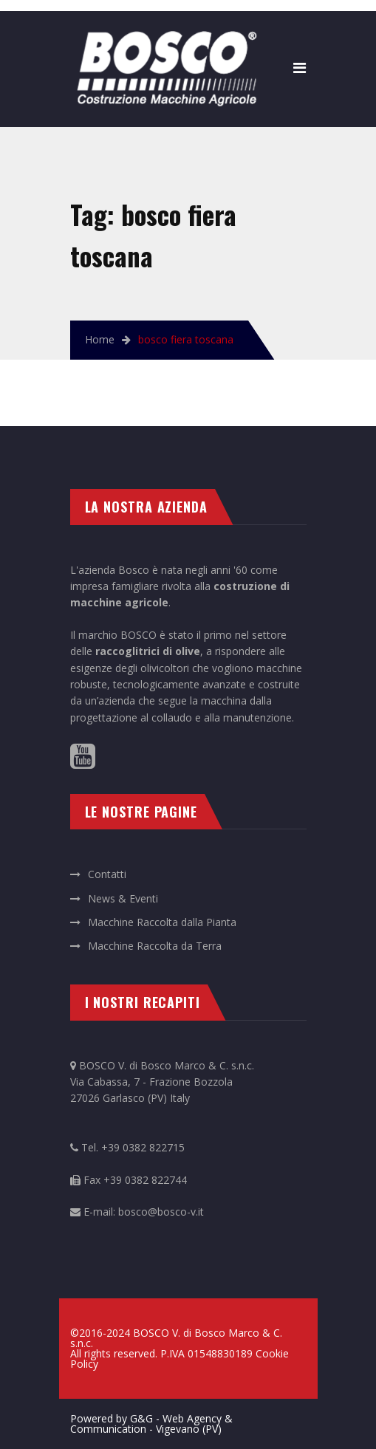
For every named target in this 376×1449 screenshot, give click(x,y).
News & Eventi (123, 898)
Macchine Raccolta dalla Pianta (162, 922)
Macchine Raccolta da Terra (155, 946)
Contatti (107, 874)
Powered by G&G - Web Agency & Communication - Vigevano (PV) (151, 1423)
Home (99, 339)
